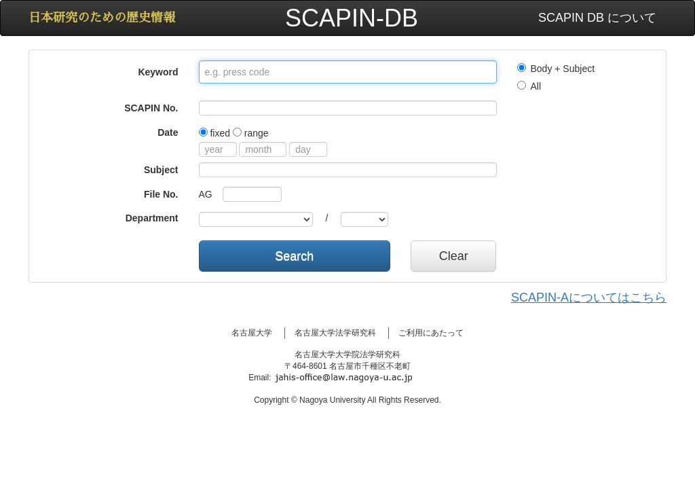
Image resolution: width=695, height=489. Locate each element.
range (251, 133)
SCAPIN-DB (351, 18)
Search (294, 256)
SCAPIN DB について (597, 17)
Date (167, 132)
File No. (161, 194)
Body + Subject (556, 68)
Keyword (158, 72)
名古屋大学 (251, 333)
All (529, 86)
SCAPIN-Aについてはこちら (588, 297)
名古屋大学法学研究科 (335, 333)
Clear (453, 256)
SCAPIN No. (151, 108)
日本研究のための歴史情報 (102, 18)
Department (152, 218)
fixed (214, 133)
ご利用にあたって (431, 333)
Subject (161, 169)
